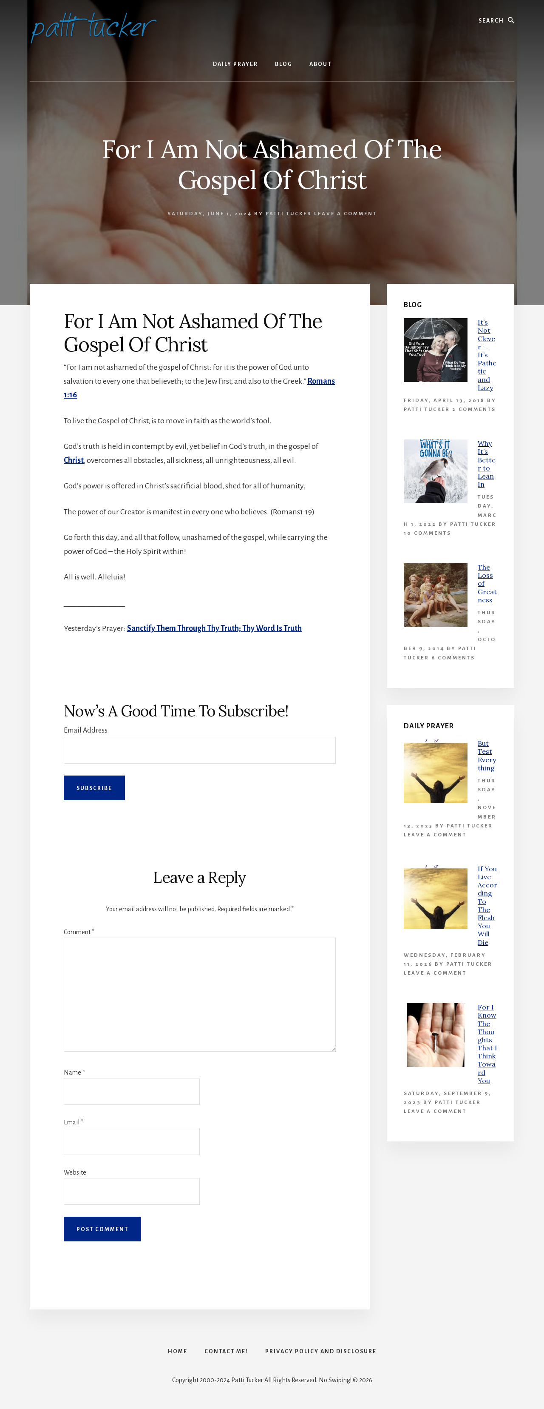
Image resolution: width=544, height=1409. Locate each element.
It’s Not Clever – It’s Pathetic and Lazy (487, 355)
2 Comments (474, 409)
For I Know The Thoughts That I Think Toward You (487, 1044)
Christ (74, 460)
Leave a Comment (345, 214)
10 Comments (427, 533)
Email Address (86, 730)
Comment (79, 932)
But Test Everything (487, 755)
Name (74, 1072)
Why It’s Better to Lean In (487, 463)
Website (75, 1172)
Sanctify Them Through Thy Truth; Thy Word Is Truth (214, 628)
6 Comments (453, 658)
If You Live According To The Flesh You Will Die (487, 905)
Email (73, 1122)
